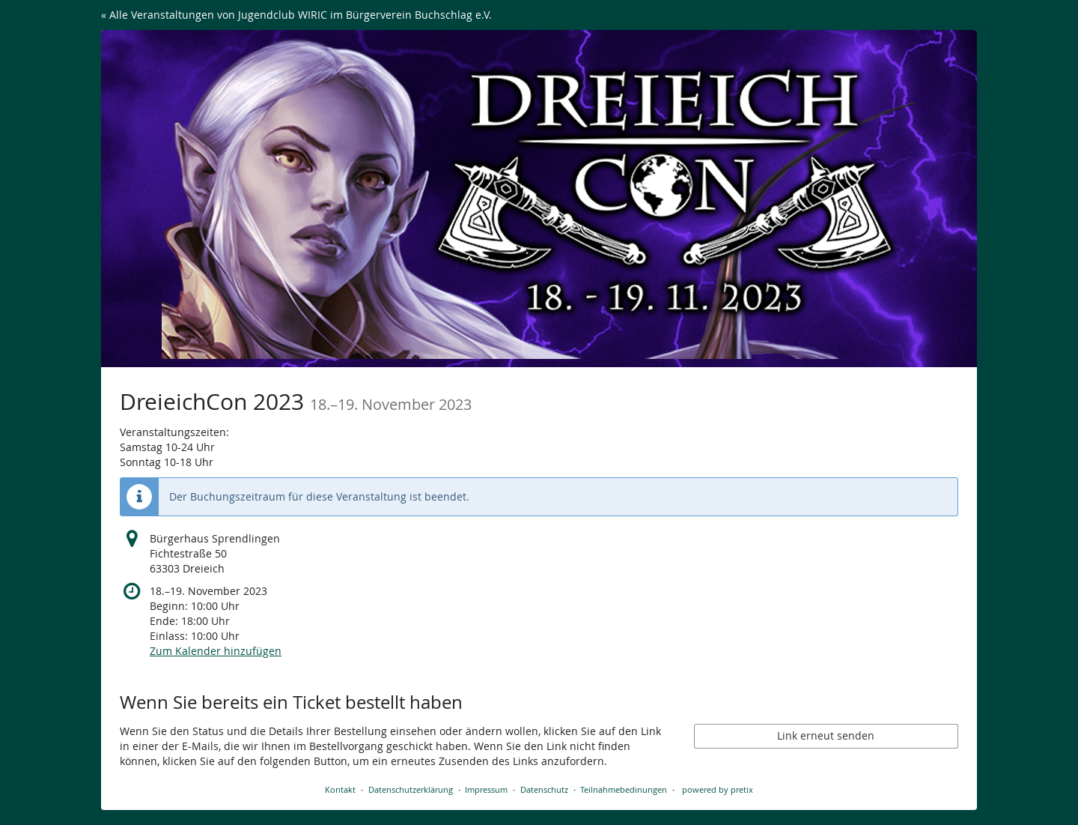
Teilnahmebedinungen (623, 789)
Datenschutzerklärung (410, 789)
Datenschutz (544, 789)
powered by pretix (717, 789)
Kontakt (340, 789)
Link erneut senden (825, 735)
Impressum (486, 789)
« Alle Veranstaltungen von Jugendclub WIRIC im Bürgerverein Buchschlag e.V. (296, 14)
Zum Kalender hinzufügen (215, 651)
